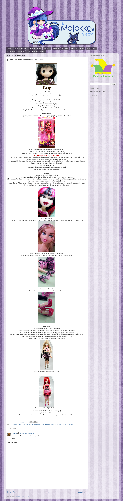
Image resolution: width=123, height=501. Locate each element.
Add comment (12, 442)
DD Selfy (47, 48)
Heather (14, 433)
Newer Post (12, 492)
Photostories (91, 48)
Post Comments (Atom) (22, 496)
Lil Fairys (56, 48)
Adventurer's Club (20, 48)
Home (9, 48)
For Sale (65, 48)
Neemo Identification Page (15, 51)
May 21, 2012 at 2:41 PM (27, 433)
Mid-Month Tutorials (77, 48)
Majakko (47, 424)
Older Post (81, 492)
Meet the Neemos (35, 48)
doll (30, 424)
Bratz (23, 424)
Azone (19, 424)
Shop (64, 424)
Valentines (70, 424)
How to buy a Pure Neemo (35, 51)
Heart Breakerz (36, 424)
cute (27, 424)
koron (42, 424)
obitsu (52, 424)
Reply (13, 438)
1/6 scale (14, 424)
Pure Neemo (58, 424)
